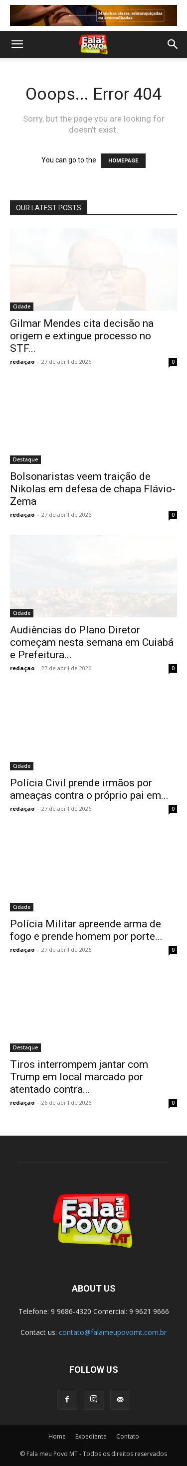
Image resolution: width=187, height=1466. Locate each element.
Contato (127, 1436)
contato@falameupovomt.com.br (113, 1332)
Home (57, 1436)
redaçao (22, 361)
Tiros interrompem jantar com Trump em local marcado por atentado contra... (79, 1076)
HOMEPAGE (123, 160)
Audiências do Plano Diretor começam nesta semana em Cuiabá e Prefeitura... (92, 642)
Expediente (91, 1436)
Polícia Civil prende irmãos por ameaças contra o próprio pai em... (89, 789)
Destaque (25, 459)
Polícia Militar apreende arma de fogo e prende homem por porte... (86, 930)
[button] (17, 44)
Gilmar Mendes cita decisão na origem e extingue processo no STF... (82, 335)
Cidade (21, 306)
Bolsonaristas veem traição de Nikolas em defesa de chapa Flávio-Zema (93, 488)
